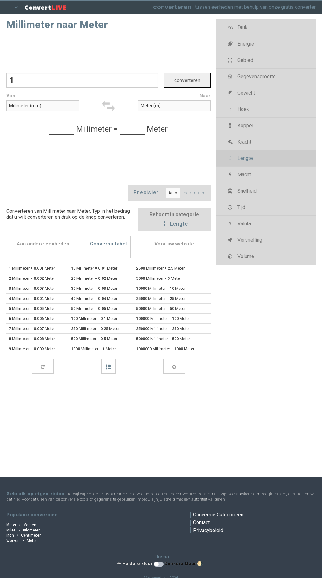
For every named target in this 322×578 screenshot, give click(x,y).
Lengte (174, 224)
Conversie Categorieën (218, 515)
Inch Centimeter (23, 535)
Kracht (238, 142)
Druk (236, 27)
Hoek (237, 109)
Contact (201, 523)
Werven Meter (21, 540)
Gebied (239, 60)
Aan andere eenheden (43, 244)
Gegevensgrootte (250, 77)
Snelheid (241, 191)
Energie (240, 44)
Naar (205, 96)
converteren (172, 7)
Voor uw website (174, 244)
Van (10, 96)
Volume (240, 256)
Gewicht (240, 93)
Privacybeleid (208, 530)
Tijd (235, 207)
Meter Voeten (21, 525)
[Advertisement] (108, 50)
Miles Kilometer (23, 530)
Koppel (239, 126)
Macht (238, 175)
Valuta (238, 224)
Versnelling (244, 240)
